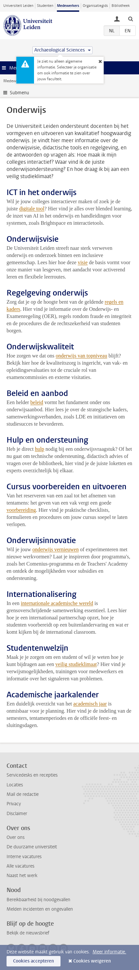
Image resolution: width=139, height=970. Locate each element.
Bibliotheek (121, 5)
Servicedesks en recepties (32, 775)
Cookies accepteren (33, 961)
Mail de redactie (23, 794)
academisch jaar (90, 703)
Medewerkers (68, 5)
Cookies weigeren (92, 961)
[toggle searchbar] (130, 18)
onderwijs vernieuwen (55, 549)
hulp (39, 449)
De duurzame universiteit (32, 847)
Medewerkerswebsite (21, 80)
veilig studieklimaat (76, 664)
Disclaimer (17, 814)
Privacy (14, 804)
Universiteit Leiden (18, 5)
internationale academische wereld (57, 603)
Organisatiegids (95, 5)
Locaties (15, 785)
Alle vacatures (20, 866)
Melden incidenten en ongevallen (40, 909)
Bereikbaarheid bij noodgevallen (38, 900)
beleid (36, 402)
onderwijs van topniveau (81, 355)
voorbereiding (21, 510)
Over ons (16, 837)
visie (83, 262)
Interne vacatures (24, 857)
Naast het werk (22, 875)
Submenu (19, 93)
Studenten (45, 5)
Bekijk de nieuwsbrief (28, 933)
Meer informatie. (109, 952)
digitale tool (31, 208)
